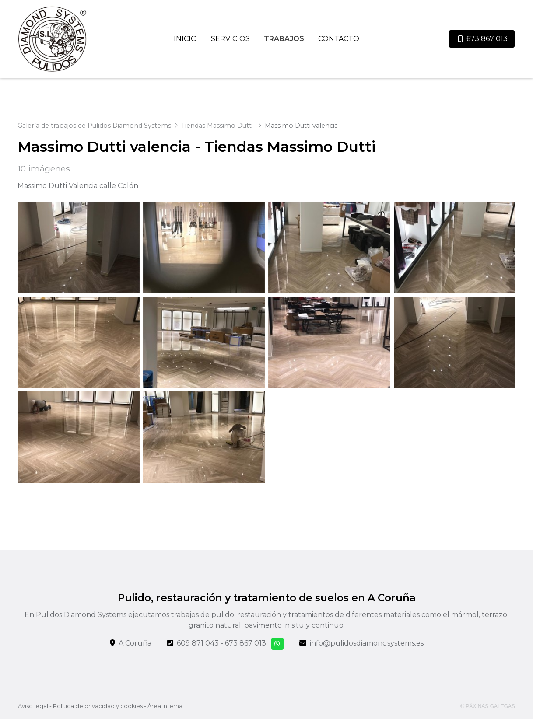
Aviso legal (33, 706)
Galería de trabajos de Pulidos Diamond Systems (94, 125)
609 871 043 (198, 643)
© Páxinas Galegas (487, 706)
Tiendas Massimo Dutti (218, 125)
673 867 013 (245, 643)
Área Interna (164, 706)
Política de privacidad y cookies (98, 706)
